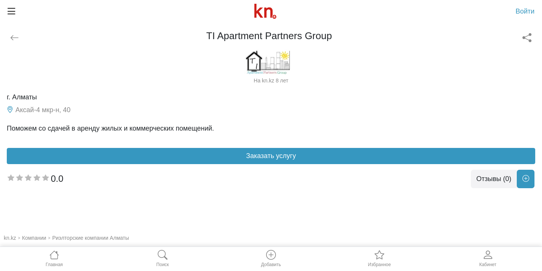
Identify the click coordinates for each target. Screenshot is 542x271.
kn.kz (10, 238)
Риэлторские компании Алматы (90, 238)
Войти (525, 11)
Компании (34, 238)
